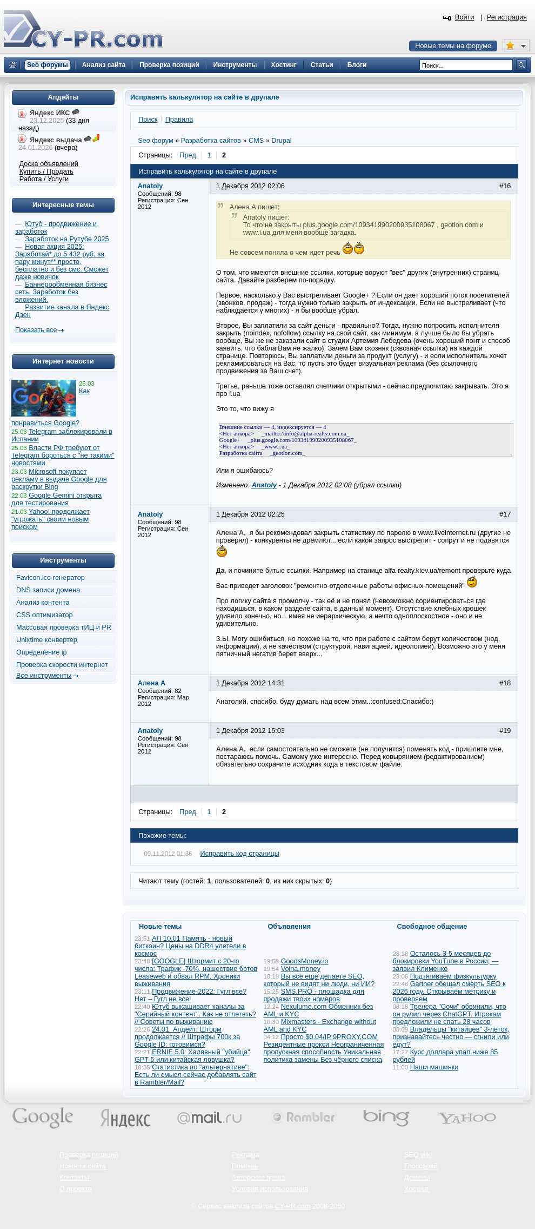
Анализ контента (43, 602)
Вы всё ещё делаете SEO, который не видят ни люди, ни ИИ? (319, 980)
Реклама (245, 1155)
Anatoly (264, 485)
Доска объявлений (48, 164)
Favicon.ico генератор (50, 578)
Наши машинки (434, 1067)
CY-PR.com (293, 1206)
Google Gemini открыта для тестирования (56, 499)
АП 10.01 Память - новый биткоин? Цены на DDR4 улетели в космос (190, 946)
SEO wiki (418, 1155)
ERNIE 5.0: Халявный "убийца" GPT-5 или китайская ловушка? (192, 1055)
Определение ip (41, 652)
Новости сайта (82, 1166)
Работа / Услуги (44, 179)
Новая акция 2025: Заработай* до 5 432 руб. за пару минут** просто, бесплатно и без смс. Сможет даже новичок (62, 262)
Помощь (245, 1166)
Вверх (470, 1191)
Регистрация (507, 17)
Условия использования (270, 1189)
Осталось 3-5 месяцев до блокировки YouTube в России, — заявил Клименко (446, 961)
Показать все (36, 330)
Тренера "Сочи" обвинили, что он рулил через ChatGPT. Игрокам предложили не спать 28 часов (449, 1014)
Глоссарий (421, 1166)
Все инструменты (43, 675)
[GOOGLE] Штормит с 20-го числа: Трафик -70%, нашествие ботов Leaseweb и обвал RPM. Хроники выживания (196, 972)
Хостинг (416, 1189)
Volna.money (300, 969)
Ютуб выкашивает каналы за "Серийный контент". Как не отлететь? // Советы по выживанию (195, 1014)
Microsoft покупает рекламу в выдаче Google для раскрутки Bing (59, 479)
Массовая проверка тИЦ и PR (63, 627)
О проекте (75, 1189)
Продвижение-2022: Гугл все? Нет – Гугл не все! (190, 995)
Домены (417, 1177)
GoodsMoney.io (305, 961)
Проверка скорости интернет (62, 665)
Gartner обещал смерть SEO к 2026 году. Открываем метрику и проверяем (449, 991)
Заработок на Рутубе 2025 (67, 239)
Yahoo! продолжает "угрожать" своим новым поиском (50, 519)
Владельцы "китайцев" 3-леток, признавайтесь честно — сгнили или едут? (451, 1037)
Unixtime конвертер (46, 640)
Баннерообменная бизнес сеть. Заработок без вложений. (61, 292)
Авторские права (258, 1177)
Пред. (188, 155)
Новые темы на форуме (453, 46)
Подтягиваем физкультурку (453, 976)
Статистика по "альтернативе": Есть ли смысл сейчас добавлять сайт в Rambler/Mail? (196, 1074)
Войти (464, 17)
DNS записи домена (48, 590)
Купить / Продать (46, 171)
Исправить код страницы (239, 853)
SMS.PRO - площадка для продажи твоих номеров (314, 995)
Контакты (74, 1177)
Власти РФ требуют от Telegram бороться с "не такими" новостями (63, 455)
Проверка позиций (88, 1155)
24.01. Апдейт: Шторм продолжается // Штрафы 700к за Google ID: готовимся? (187, 1037)
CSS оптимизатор (44, 615)
